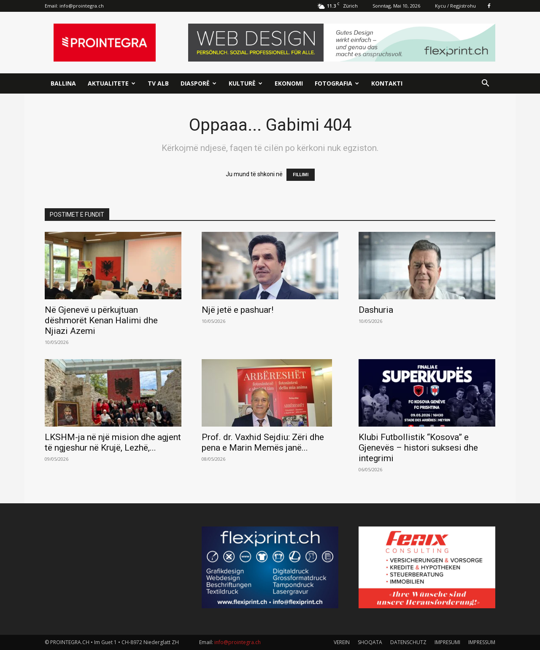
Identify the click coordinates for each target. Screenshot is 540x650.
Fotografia (337, 83)
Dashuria (376, 310)
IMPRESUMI (447, 642)
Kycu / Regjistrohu (455, 6)
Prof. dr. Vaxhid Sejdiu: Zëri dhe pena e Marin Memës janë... (263, 442)
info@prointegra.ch (81, 6)
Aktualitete (111, 83)
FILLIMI (300, 174)
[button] (485, 84)
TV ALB (158, 83)
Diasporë (198, 83)
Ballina (63, 83)
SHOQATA (370, 642)
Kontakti (386, 83)
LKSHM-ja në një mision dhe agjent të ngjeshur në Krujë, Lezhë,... (113, 442)
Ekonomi (289, 83)
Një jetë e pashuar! (237, 310)
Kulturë (245, 83)
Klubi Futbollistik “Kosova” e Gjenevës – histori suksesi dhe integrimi (418, 447)
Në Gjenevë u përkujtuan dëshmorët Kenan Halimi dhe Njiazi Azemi (101, 320)
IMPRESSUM (481, 642)
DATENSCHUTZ (408, 642)
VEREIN (342, 642)
